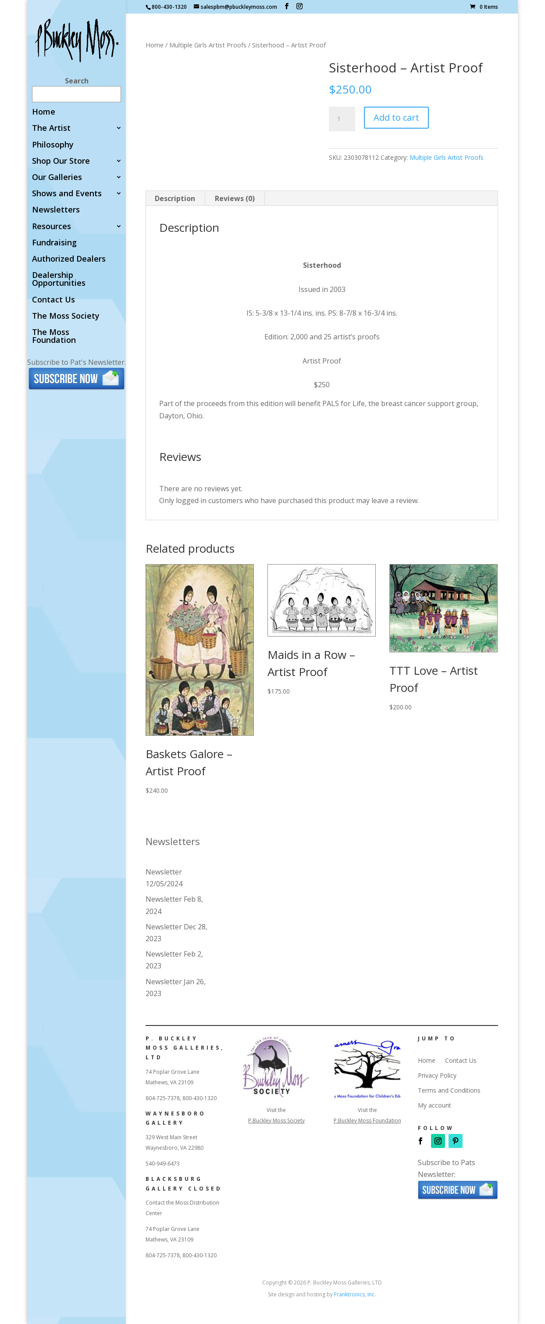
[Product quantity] (342, 119)
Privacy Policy (437, 1075)
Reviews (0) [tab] (235, 198)
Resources (51, 226)
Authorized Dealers (69, 259)
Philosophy (53, 145)
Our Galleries (57, 177)
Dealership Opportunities (58, 279)
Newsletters (56, 210)
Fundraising (54, 243)
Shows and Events (67, 193)
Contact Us (53, 300)
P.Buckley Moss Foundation (367, 1120)
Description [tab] (175, 198)
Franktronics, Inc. (355, 1294)
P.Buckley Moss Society (276, 1120)
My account (434, 1105)
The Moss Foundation (54, 336)
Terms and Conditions (449, 1090)
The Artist (51, 128)
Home (43, 112)
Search (77, 81)
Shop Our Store (61, 161)
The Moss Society (66, 316)
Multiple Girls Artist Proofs (207, 44)
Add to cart (396, 117)
